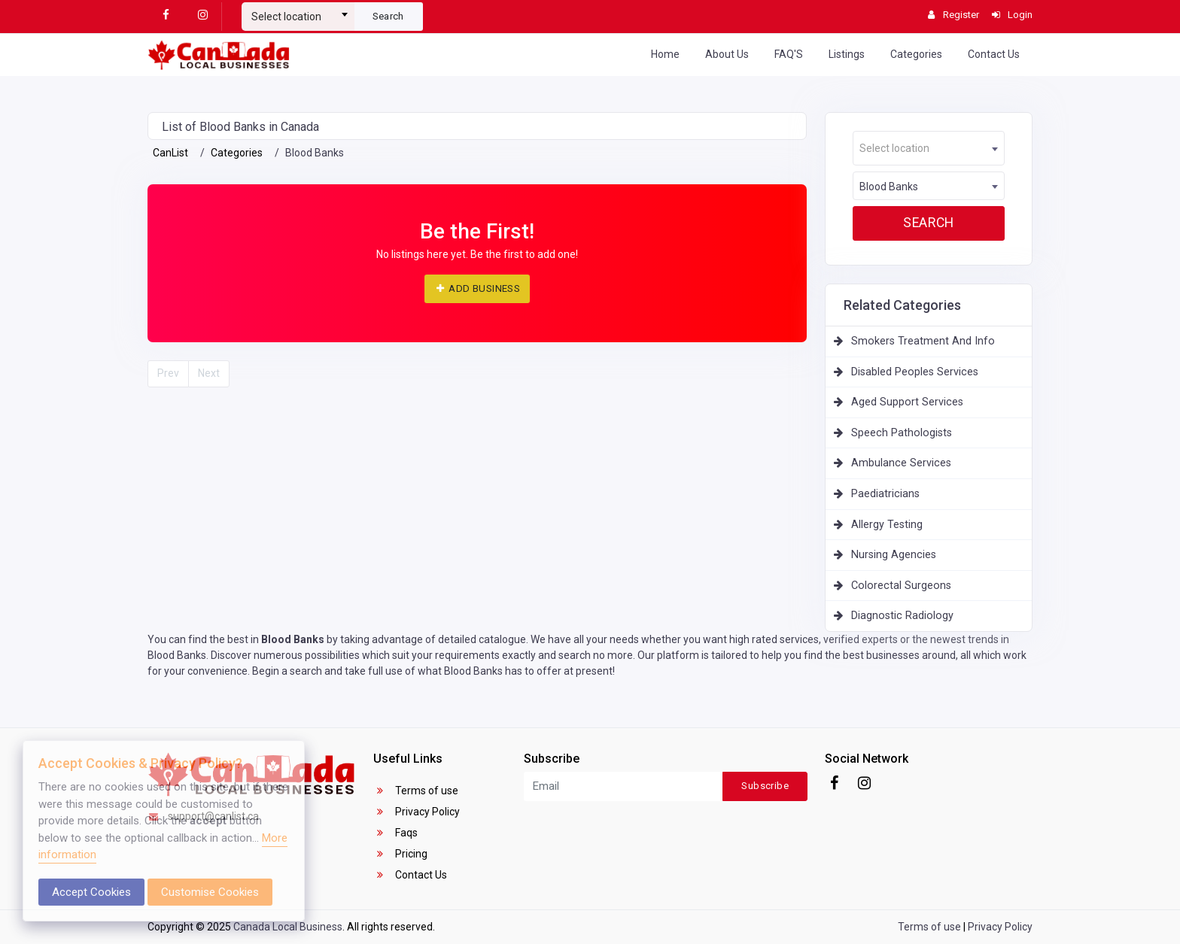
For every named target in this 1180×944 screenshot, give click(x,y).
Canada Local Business (287, 927)
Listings (847, 54)
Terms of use (415, 791)
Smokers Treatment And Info (923, 341)
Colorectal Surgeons (901, 585)
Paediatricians (885, 493)
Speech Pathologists (901, 432)
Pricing (400, 854)
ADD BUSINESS (477, 288)
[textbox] (298, 16)
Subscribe (765, 785)
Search (388, 16)
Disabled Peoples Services (914, 372)
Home (665, 54)
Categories (916, 54)
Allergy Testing (887, 524)
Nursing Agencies (893, 554)
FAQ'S (788, 54)
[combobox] (298, 10)
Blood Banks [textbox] (888, 187)
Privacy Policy (416, 812)
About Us (727, 54)
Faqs (395, 833)
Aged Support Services (907, 402)
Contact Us (994, 54)
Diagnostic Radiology (902, 615)
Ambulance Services (901, 463)
